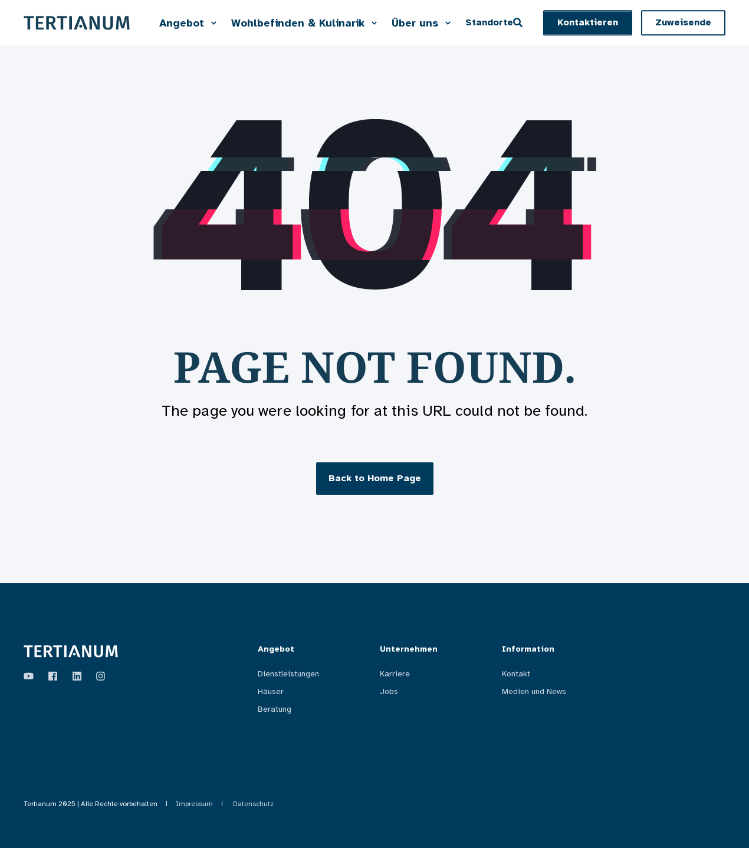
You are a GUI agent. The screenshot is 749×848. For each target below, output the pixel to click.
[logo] (71, 651)
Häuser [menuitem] (271, 691)
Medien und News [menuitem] (534, 691)
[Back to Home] (77, 22)
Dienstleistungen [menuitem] (288, 674)
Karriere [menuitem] (395, 674)
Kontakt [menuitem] (516, 674)
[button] (587, 23)
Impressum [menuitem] (194, 803)
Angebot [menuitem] (276, 649)
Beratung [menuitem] (274, 709)
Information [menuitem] (528, 649)
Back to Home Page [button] (374, 478)
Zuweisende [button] (683, 22)
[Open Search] (519, 22)
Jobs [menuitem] (389, 691)
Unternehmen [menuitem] (409, 649)
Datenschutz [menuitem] (253, 803)
